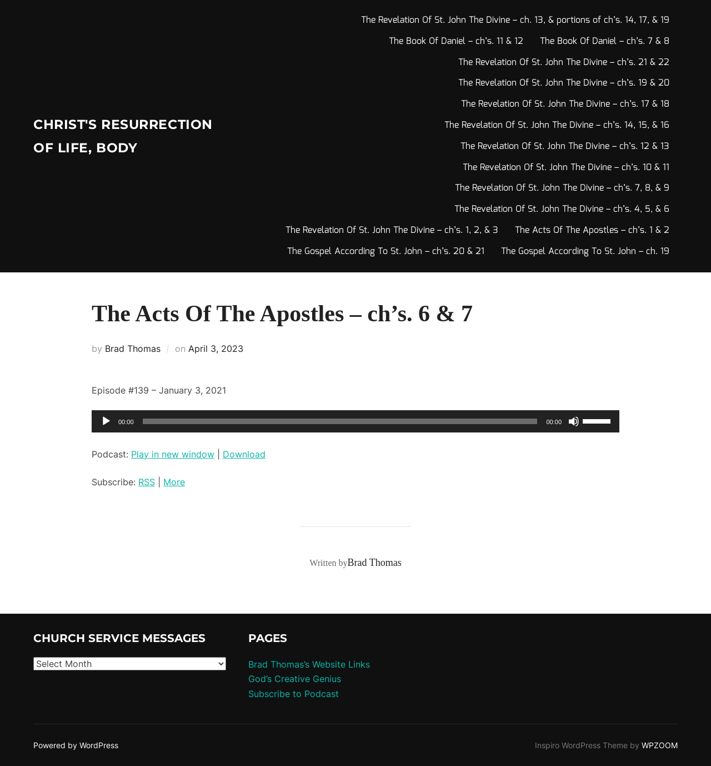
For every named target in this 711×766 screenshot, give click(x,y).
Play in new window (172, 454)
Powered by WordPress (75, 745)
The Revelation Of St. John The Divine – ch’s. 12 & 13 (564, 146)
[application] (355, 421)
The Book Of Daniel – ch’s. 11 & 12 (456, 41)
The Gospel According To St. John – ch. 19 (585, 251)
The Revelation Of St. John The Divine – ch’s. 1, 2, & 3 (392, 230)
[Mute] (573, 421)
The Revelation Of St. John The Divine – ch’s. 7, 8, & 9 (562, 188)
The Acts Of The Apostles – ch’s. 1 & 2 (592, 230)
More (174, 482)
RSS (146, 482)
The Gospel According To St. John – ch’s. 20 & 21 (385, 251)
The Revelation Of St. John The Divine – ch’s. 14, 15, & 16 (556, 125)
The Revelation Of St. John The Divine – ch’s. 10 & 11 (566, 168)
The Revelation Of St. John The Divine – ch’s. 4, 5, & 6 (561, 209)
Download (244, 454)
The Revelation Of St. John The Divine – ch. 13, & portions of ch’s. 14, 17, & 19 (515, 20)
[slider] (340, 421)
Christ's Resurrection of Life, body (110, 136)
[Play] (106, 421)
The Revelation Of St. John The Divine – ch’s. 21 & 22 (563, 62)
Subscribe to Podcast (293, 693)
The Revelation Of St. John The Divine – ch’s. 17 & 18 (565, 104)
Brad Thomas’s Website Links (309, 664)
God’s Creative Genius (294, 678)
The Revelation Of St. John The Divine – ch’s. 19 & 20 (563, 83)
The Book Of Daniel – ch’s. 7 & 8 (604, 41)
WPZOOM (660, 745)
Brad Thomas (133, 348)
